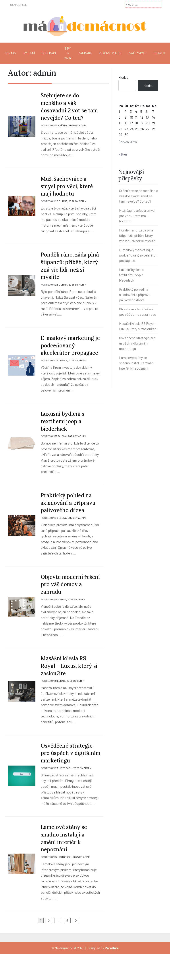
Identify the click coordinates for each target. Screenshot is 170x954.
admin (83, 125)
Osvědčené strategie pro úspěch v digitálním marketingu (70, 753)
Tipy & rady (67, 53)
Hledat (123, 77)
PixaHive (112, 948)
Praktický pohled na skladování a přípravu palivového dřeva (68, 503)
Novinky (10, 53)
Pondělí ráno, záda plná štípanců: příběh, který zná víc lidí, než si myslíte (137, 235)
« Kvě (122, 154)
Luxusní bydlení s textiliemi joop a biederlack (62, 421)
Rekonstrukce (110, 53)
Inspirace (49, 53)
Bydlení (29, 53)
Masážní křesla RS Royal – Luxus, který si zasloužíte (69, 666)
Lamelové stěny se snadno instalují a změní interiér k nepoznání (136, 362)
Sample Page (18, 4)
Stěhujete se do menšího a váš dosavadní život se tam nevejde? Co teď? (138, 195)
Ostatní (159, 53)
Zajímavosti (137, 53)
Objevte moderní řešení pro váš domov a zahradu (70, 584)
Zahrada (85, 53)
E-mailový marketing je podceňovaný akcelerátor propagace (70, 345)
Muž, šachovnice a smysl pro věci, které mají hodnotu (67, 186)
